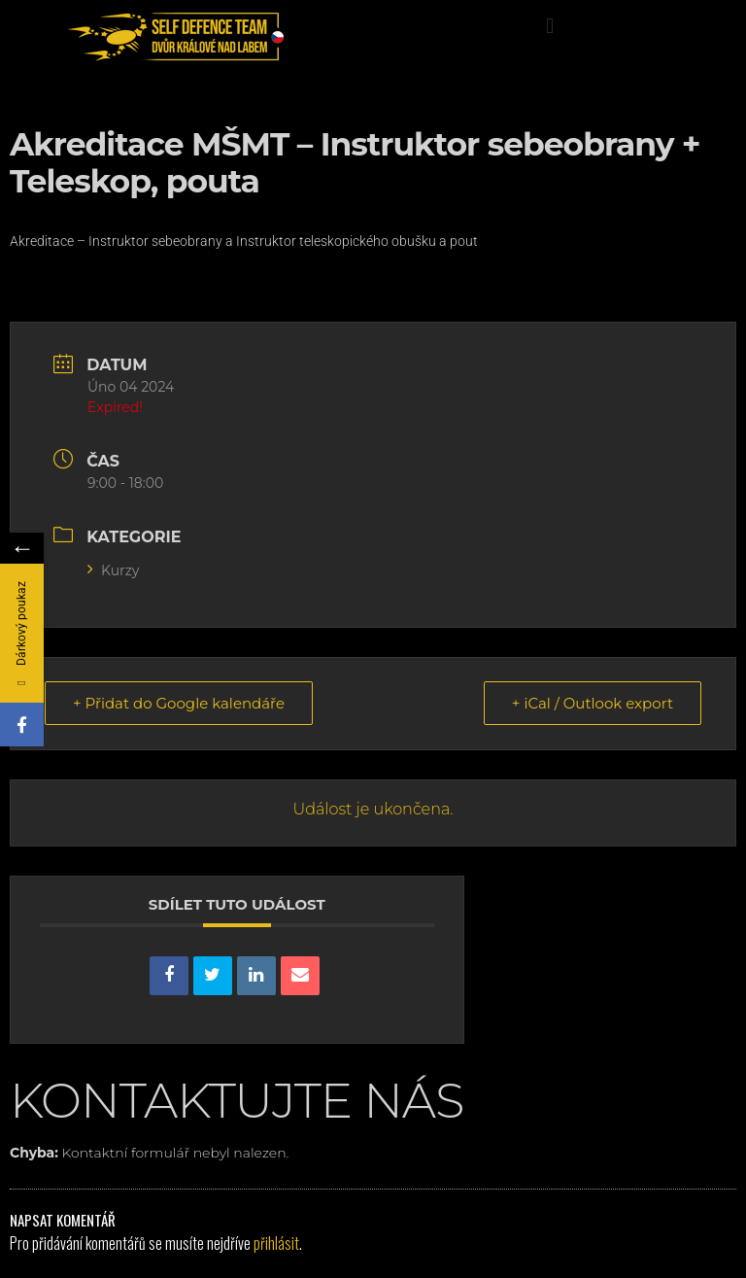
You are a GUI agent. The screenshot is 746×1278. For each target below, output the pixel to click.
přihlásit (276, 1243)
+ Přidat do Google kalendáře (179, 703)
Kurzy (113, 570)
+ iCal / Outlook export (592, 703)
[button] (550, 26)
